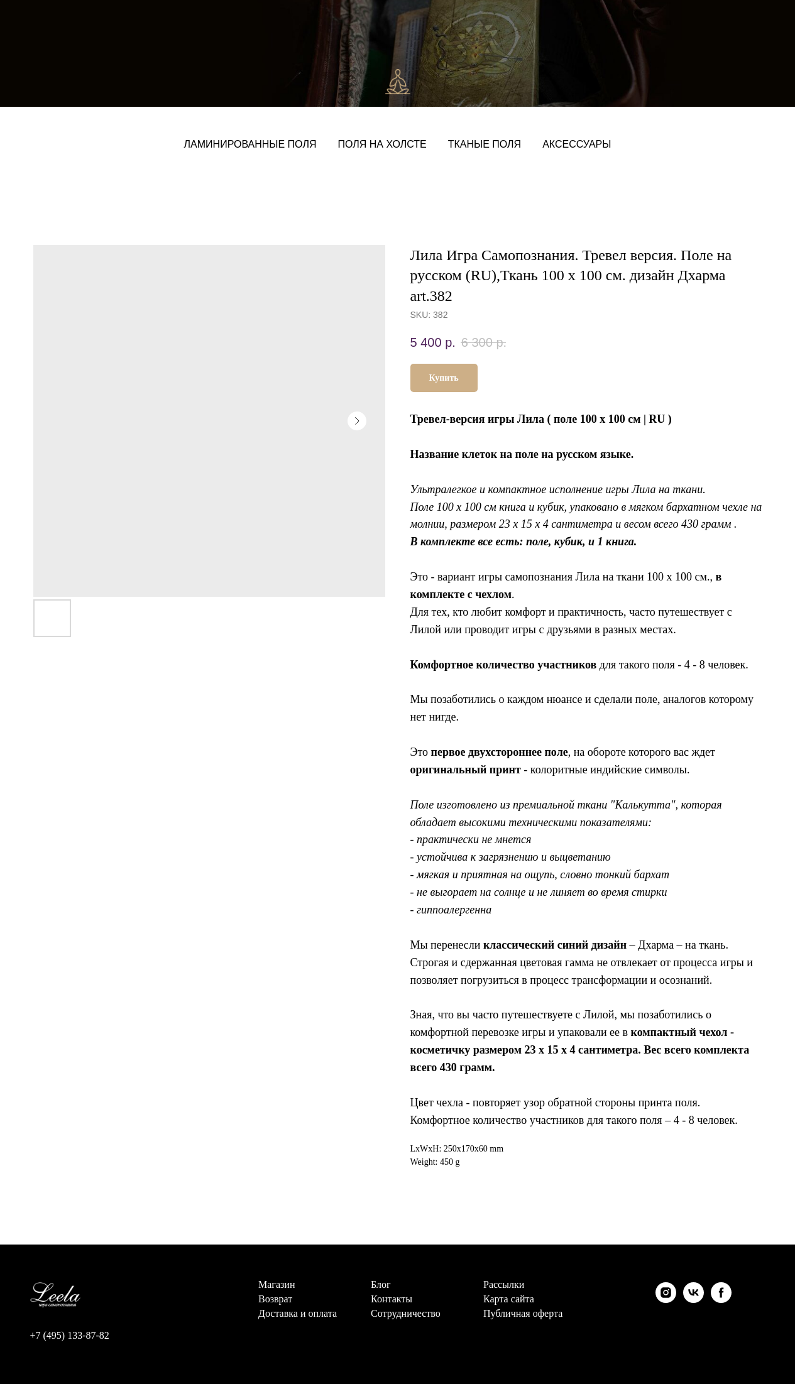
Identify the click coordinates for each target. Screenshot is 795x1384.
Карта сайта (508, 1299)
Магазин (276, 1284)
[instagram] (665, 1292)
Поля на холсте (381, 144)
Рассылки (503, 1284)
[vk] (693, 1292)
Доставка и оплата (297, 1313)
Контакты (391, 1299)
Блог (381, 1284)
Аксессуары (576, 144)
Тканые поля (484, 144)
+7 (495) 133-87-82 (69, 1335)
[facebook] (721, 1292)
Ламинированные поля (250, 144)
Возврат (275, 1299)
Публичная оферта (522, 1313)
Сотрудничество (406, 1313)
